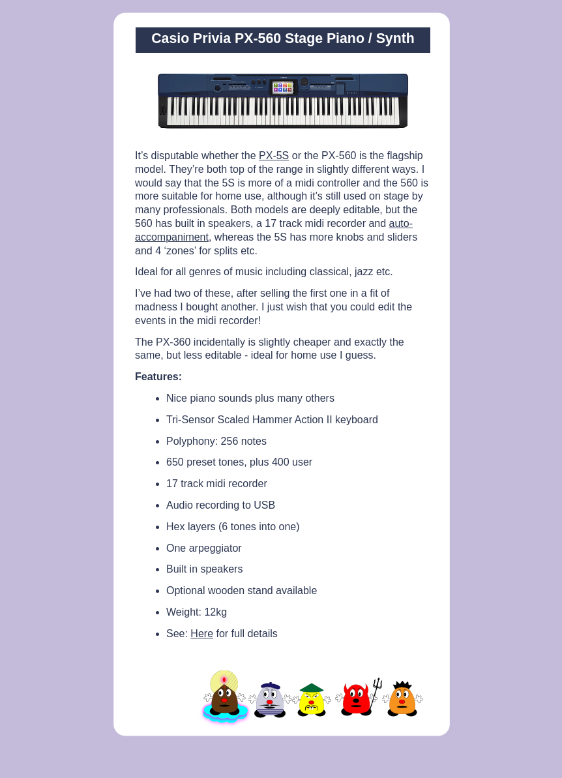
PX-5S (274, 155)
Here (201, 633)
